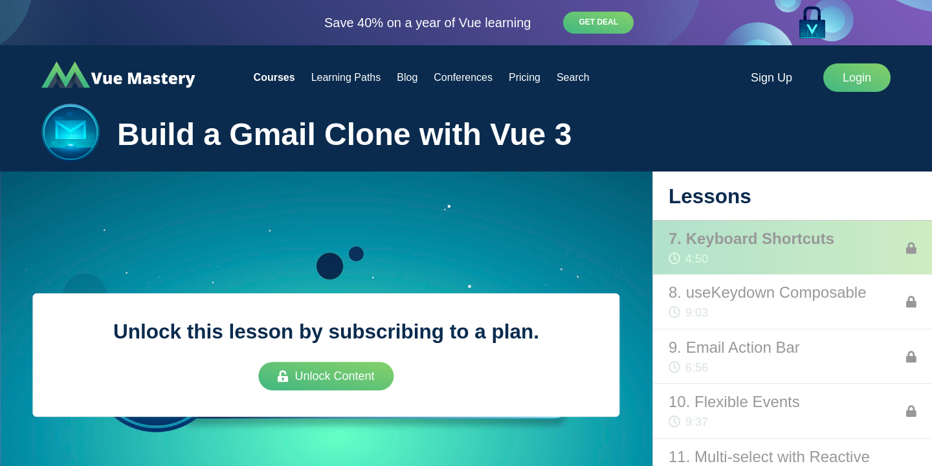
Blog (407, 77)
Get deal (598, 22)
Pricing (524, 77)
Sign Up (771, 77)
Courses (274, 77)
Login (857, 77)
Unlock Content (326, 376)
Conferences (463, 77)
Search (573, 77)
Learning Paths (346, 77)
